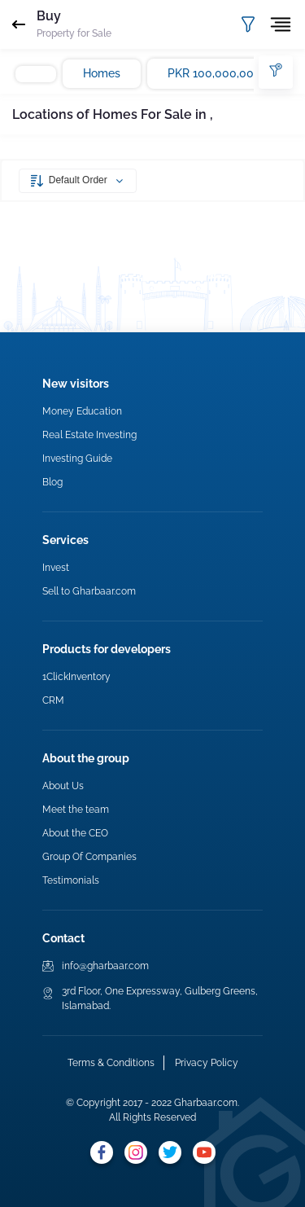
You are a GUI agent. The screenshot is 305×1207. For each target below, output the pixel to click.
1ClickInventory (76, 677)
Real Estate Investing (89, 435)
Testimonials (70, 880)
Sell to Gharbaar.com (89, 591)
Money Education (82, 411)
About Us (63, 786)
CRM (53, 700)
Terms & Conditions (111, 1063)
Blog (52, 482)
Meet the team (75, 809)
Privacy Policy (206, 1063)
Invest (55, 567)
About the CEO (75, 833)
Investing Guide (77, 458)
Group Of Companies (89, 856)
